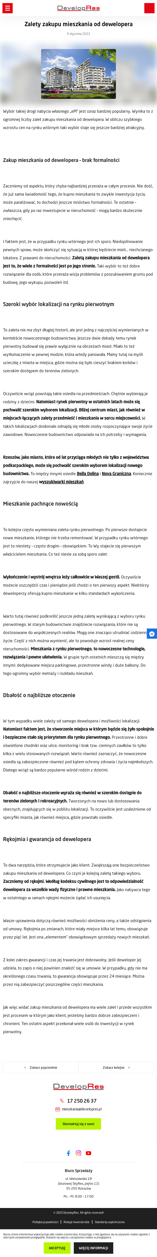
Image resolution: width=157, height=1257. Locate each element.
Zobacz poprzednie (43, 1067)
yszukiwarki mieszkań (63, 481)
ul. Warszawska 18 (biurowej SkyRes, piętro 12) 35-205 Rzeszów (78, 1183)
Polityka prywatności (45, 1222)
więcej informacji (93, 1248)
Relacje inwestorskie (77, 1222)
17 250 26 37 (81, 1101)
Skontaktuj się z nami (78, 1124)
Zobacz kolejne (113, 1067)
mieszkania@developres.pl (81, 1109)
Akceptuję (57, 1248)
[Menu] (7, 8)
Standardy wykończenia (109, 1222)
